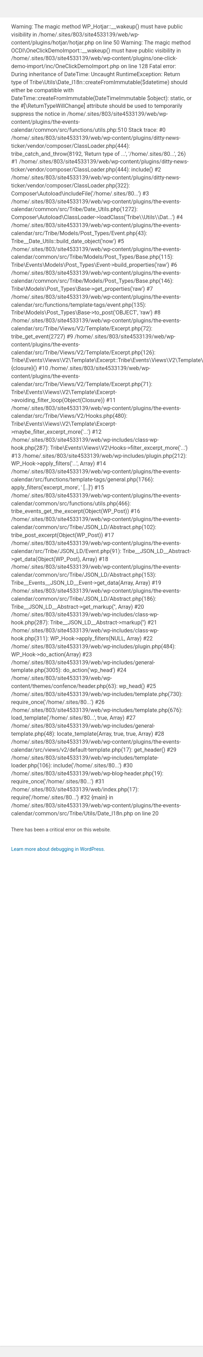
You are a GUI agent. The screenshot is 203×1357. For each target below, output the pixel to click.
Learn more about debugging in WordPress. (58, 849)
